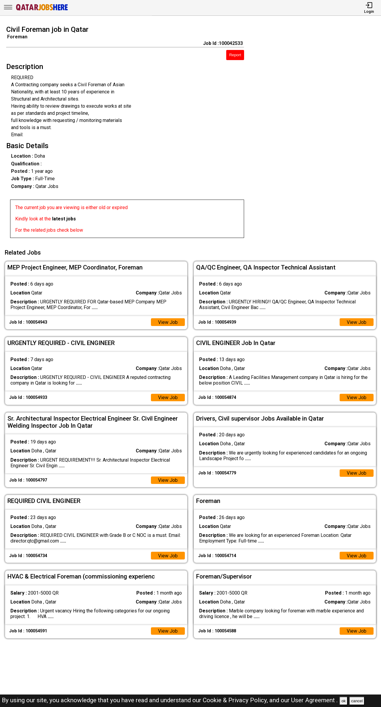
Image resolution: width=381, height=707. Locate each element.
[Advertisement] (317, 133)
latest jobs (64, 219)
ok (343, 701)
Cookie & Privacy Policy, (236, 700)
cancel (357, 701)
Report (235, 55)
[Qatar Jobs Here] (42, 10)
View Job (168, 322)
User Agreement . (314, 700)
